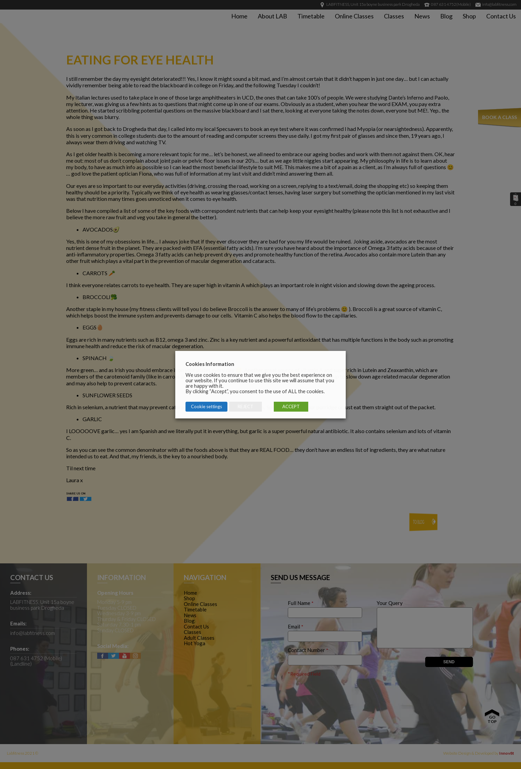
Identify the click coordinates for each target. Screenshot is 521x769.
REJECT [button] (245, 406)
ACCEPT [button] (291, 406)
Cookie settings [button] (206, 406)
